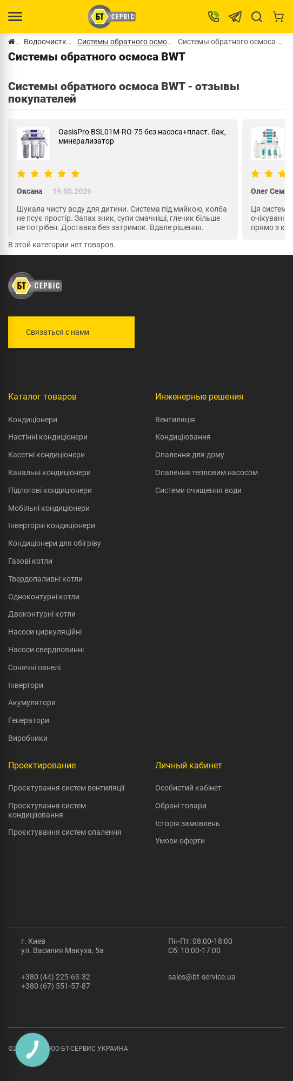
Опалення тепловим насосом (206, 472)
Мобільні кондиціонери (49, 508)
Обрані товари (181, 805)
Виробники (28, 738)
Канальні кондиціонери (49, 472)
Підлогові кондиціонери (50, 490)
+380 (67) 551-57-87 (55, 986)
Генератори (28, 720)
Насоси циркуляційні (45, 631)
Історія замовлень (187, 823)
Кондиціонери (32, 419)
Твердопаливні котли (45, 579)
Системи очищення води (198, 490)
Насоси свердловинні (46, 649)
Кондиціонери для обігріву (54, 543)
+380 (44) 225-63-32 (55, 976)
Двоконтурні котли (42, 614)
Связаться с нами (57, 332)
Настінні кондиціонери (48, 437)
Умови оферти (180, 840)
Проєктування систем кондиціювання (47, 810)
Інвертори (25, 685)
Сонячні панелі (34, 667)
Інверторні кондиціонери (51, 525)
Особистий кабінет (188, 787)
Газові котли (30, 561)
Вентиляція (175, 419)
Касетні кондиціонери (46, 454)
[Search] (256, 16)
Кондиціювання (183, 437)
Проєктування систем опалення (65, 832)
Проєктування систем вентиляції (66, 787)
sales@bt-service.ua (202, 976)
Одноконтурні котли (43, 596)
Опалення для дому (189, 454)
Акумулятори (32, 702)
